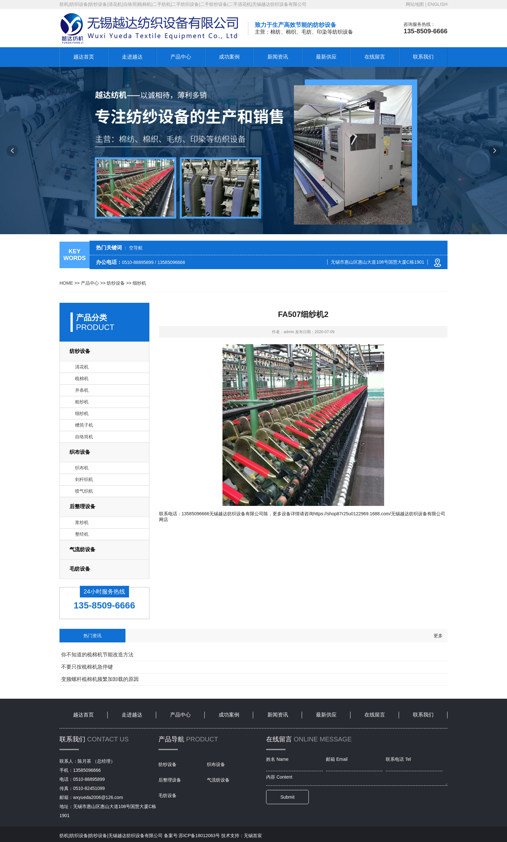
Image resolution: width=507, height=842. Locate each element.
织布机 (82, 467)
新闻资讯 (277, 57)
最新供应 (326, 57)
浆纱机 (82, 522)
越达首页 (83, 57)
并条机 (82, 390)
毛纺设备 (80, 569)
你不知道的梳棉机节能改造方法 (97, 654)
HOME (66, 283)
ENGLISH (438, 4)
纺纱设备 (116, 283)
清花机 (82, 366)
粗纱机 (82, 401)
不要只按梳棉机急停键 (87, 667)
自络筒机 (84, 436)
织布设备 (80, 452)
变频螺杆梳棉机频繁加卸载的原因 (100, 679)
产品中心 (180, 57)
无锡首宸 (253, 835)
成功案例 (229, 57)
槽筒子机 (84, 425)
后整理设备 (82, 506)
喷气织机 (84, 491)
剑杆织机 (84, 479)
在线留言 (374, 57)
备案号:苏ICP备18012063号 (192, 835)
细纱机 (139, 283)
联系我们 (423, 57)
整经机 (82, 534)
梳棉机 (82, 378)
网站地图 (415, 4)
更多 (438, 635)
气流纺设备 (82, 549)
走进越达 (132, 57)
